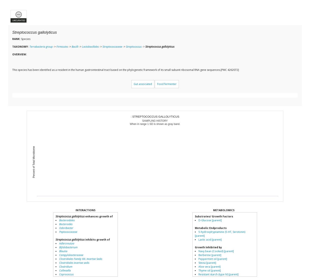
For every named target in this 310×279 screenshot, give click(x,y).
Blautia (63, 251)
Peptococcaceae (68, 232)
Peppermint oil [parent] (212, 259)
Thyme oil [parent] (209, 270)
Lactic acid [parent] (210, 239)
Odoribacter (66, 228)
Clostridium (65, 266)
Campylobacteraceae (71, 255)
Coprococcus (66, 274)
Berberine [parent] (209, 255)
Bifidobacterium (68, 247)
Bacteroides (66, 224)
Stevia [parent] (207, 263)
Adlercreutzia (66, 243)
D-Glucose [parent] (210, 220)
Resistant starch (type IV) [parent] (218, 274)
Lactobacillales (90, 47)
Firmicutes (62, 47)
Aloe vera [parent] (209, 266)
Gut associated (143, 84)
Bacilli (75, 47)
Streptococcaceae (112, 47)
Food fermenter (167, 84)
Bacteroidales (67, 220)
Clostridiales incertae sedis (74, 263)
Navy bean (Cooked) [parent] (216, 251)
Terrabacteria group (41, 47)
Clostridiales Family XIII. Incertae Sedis (80, 259)
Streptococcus (134, 47)
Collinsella (65, 270)
